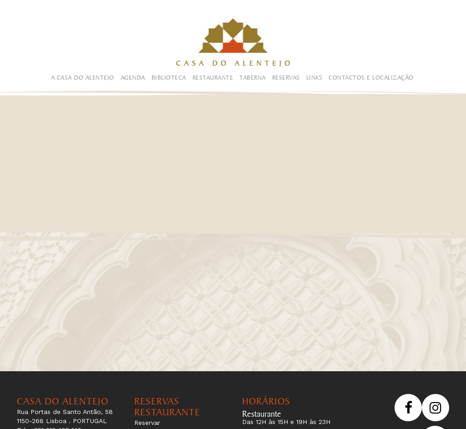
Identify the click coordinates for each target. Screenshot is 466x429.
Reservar (147, 422)
